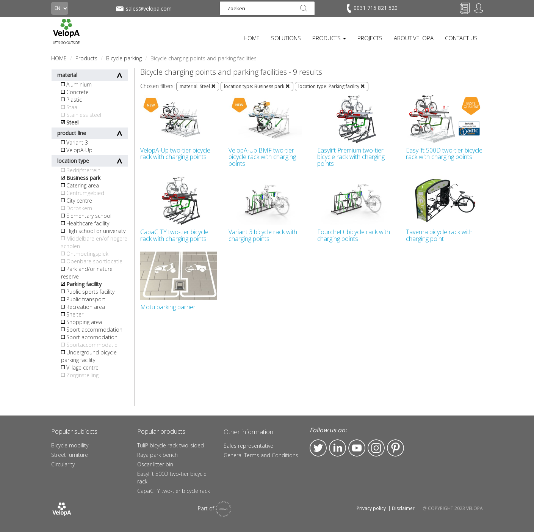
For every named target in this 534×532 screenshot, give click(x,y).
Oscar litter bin (155, 464)
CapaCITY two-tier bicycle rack (173, 490)
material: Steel (198, 86)
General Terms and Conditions (261, 455)
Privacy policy (371, 508)
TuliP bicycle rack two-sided (170, 445)
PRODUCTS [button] (329, 38)
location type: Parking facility (331, 86)
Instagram (376, 447)
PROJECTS (369, 38)
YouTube (356, 447)
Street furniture (69, 454)
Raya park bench (157, 454)
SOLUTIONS (286, 38)
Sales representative (248, 445)
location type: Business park (257, 86)
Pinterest (395, 447)
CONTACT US (461, 38)
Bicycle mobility (69, 445)
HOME (252, 38)
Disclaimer (403, 508)
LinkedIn (337, 447)
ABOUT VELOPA (414, 38)
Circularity (63, 464)
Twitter (318, 447)
